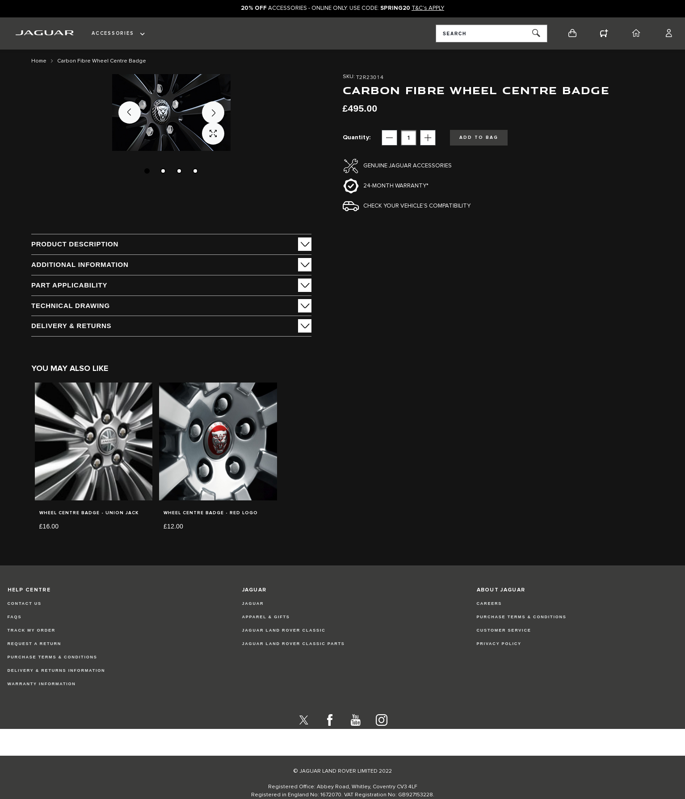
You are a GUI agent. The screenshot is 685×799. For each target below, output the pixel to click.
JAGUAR (253, 621)
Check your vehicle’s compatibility (417, 206)
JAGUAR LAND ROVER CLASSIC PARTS (293, 661)
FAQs (15, 634)
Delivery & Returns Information (56, 688)
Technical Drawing (70, 305)
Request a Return (35, 661)
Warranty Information (42, 701)
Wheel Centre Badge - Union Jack (89, 513)
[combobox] (491, 33)
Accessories (113, 33)
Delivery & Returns (71, 325)
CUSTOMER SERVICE (504, 647)
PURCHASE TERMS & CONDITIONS (522, 634)
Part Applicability (69, 285)
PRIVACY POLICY (499, 661)
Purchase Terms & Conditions (52, 674)
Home (38, 61)
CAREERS (489, 621)
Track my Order (32, 647)
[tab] (171, 244)
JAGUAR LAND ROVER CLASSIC (284, 647)
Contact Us (25, 621)
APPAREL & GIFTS (266, 634)
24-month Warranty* (396, 186)
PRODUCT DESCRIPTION (74, 244)
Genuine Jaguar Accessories (407, 166)
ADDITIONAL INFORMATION (80, 264)
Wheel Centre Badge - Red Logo (211, 513)
